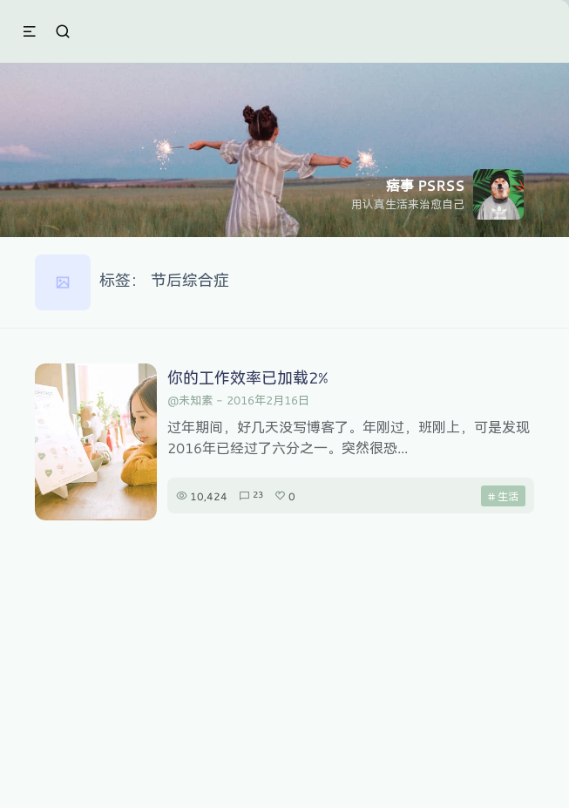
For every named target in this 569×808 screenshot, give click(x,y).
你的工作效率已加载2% (248, 377)
